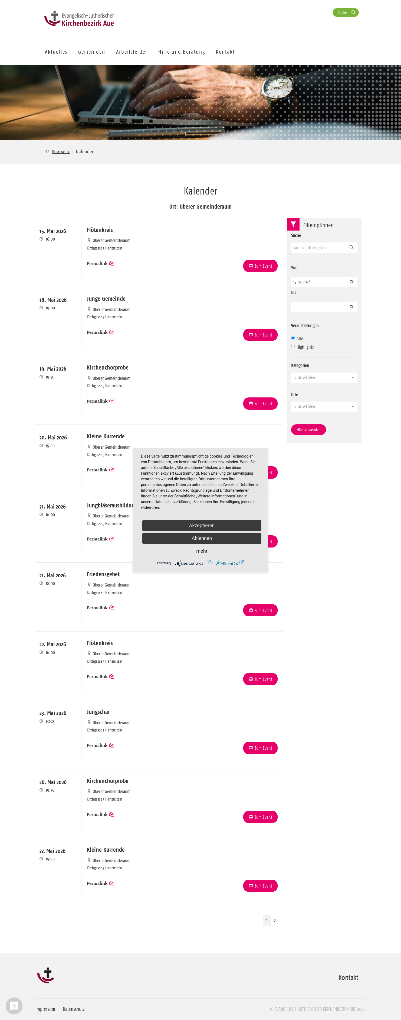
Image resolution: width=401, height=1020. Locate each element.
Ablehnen (202, 538)
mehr (201, 551)
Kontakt (225, 51)
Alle (297, 338)
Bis (293, 292)
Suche (342, 12)
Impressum (45, 1009)
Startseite (61, 151)
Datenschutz (74, 1009)
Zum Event (263, 266)
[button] (324, 377)
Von (294, 267)
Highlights (302, 347)
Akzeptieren (202, 525)
